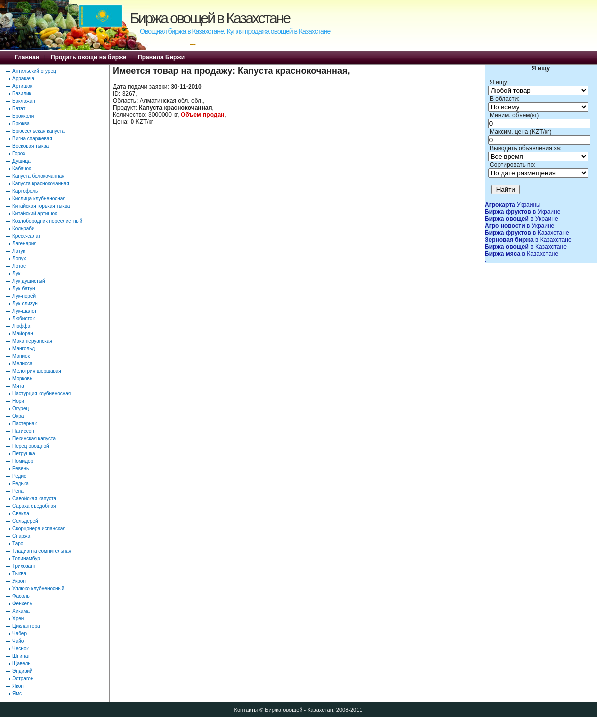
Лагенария (24, 243)
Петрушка (24, 453)
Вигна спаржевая (32, 138)
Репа (18, 491)
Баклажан (24, 101)
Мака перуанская (32, 341)
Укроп (19, 581)
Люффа (21, 326)
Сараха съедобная (34, 506)
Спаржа (21, 536)
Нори (18, 401)
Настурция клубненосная (41, 393)
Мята (18, 386)
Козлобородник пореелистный (47, 221)
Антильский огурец (34, 71)
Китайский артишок (34, 213)
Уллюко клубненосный (38, 588)
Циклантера (26, 626)
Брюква (21, 123)
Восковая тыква (30, 146)
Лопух (19, 258)
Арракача (23, 78)
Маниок (21, 356)
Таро (18, 543)
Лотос (19, 266)
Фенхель (22, 603)
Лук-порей (24, 296)
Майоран (23, 333)
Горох (19, 153)
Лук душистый (29, 281)
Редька (20, 483)
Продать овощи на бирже (88, 57)
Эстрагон (23, 678)
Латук (19, 251)
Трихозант (24, 566)
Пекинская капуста (34, 438)
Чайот (19, 641)
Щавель (21, 663)
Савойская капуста (34, 498)
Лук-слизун (25, 303)
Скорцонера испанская (39, 528)
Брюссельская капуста (38, 131)
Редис (19, 476)
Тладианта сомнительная (42, 551)
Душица (21, 161)
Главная (27, 57)
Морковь (22, 378)
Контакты (246, 710)
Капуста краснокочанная (41, 183)
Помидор (23, 461)
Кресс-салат (26, 236)
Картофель (25, 191)
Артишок (22, 86)
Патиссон (23, 431)
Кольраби (23, 228)
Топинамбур (26, 558)
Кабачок (21, 168)
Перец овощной (31, 446)
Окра (18, 416)
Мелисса (22, 363)
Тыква (19, 573)
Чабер (19, 633)
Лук (16, 273)
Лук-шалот (24, 311)
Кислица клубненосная (39, 198)
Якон (18, 686)
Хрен (18, 618)
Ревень (20, 468)
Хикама (21, 611)
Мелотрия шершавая (37, 371)
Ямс (17, 693)
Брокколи (23, 116)
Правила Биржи (161, 57)
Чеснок (20, 648)
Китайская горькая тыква (41, 206)
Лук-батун (23, 288)
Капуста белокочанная (38, 176)
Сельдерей (25, 521)
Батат (19, 108)
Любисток (23, 318)
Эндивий (22, 671)
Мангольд (23, 348)
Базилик (22, 93)
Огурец (20, 408)
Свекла (21, 513)
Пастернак (24, 423)
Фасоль (21, 596)
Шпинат (21, 656)
